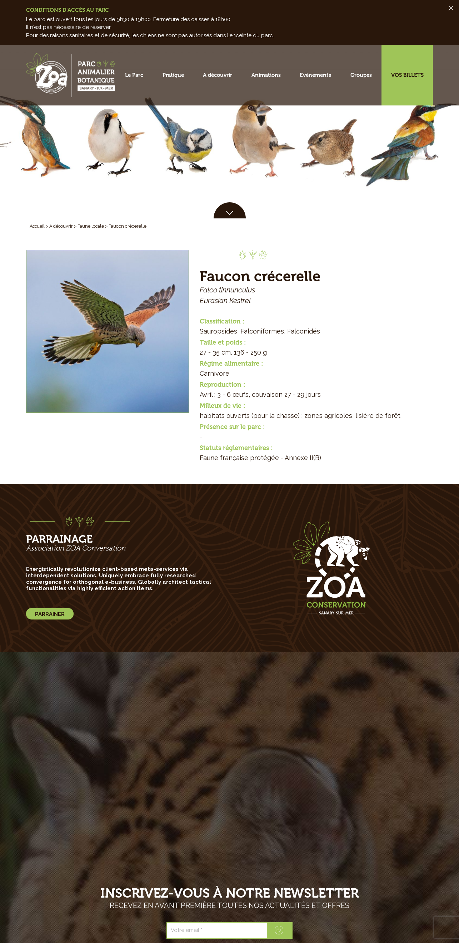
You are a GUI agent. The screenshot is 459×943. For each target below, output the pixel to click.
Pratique (173, 75)
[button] (230, 210)
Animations (266, 75)
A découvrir (217, 75)
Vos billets (407, 75)
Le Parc (134, 75)
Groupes (361, 75)
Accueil (38, 226)
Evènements (315, 75)
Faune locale (93, 226)
